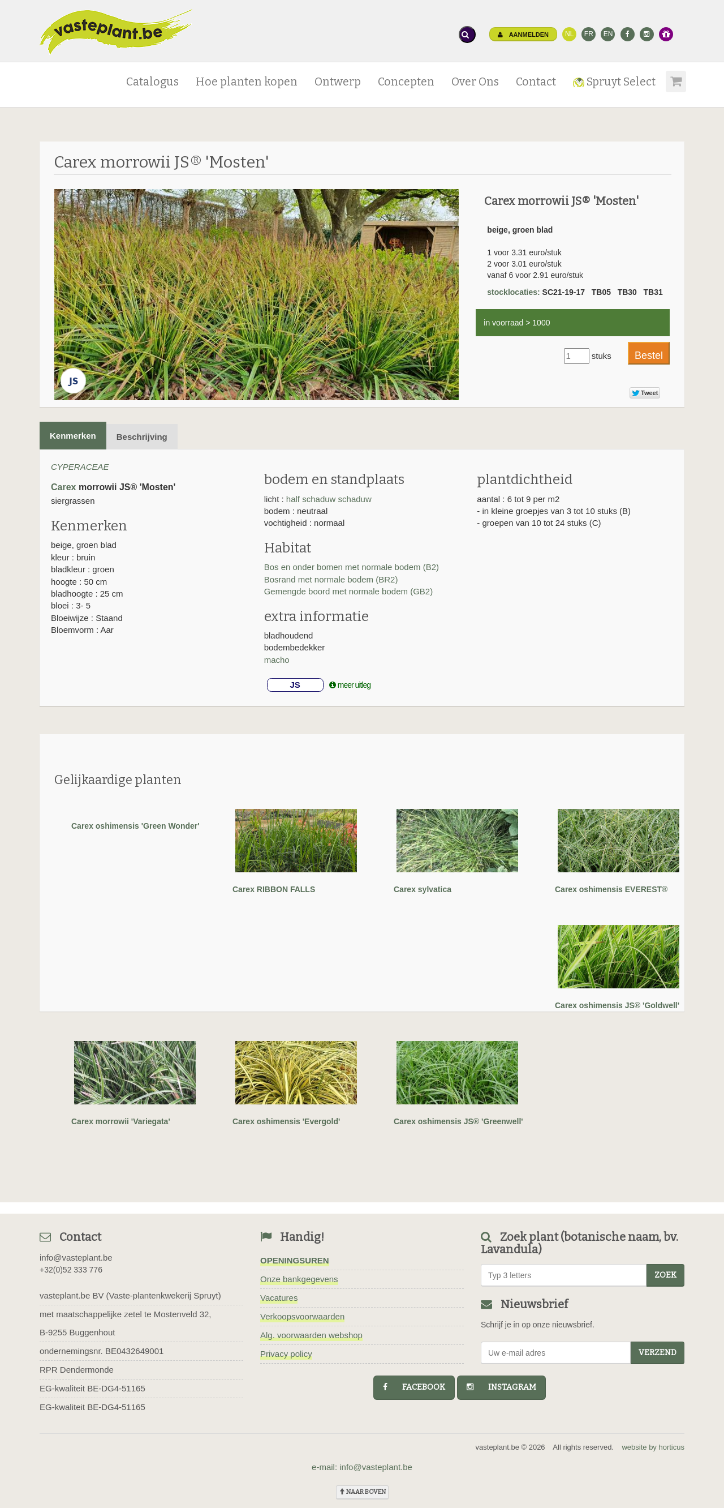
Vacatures (279, 1298)
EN (608, 34)
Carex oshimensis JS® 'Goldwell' (617, 1005)
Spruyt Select (614, 81)
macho (277, 660)
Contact (536, 81)
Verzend (657, 1352)
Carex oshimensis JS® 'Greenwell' (458, 1121)
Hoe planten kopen (247, 81)
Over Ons (475, 81)
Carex (63, 487)
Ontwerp (337, 81)
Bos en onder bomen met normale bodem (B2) (351, 567)
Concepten (406, 81)
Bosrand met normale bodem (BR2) (331, 579)
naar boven (362, 1492)
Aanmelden (523, 34)
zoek (665, 1275)
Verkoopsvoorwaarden (302, 1316)
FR (588, 34)
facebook (414, 1387)
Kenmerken (73, 435)
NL (569, 34)
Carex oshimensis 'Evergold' (286, 1121)
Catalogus (152, 81)
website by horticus (653, 1447)
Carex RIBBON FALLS (273, 889)
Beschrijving (142, 437)
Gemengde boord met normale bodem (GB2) (348, 591)
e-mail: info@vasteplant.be (362, 1467)
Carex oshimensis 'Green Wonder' (135, 825)
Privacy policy (286, 1354)
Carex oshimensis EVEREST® (611, 889)
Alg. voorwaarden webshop (311, 1335)
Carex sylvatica (422, 889)
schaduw (355, 499)
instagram (501, 1387)
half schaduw (311, 499)
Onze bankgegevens (299, 1279)
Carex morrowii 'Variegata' (120, 1121)
